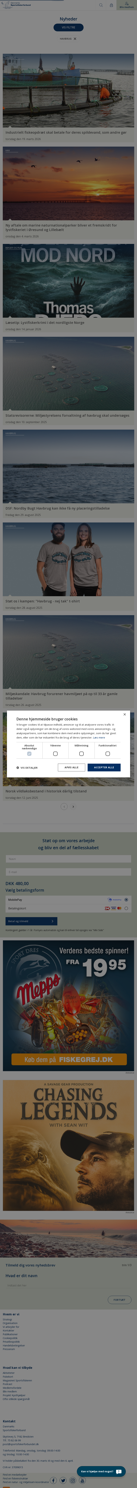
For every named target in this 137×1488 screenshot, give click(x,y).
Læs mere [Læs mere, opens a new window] (99, 737)
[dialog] (68, 744)
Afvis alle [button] (71, 767)
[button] (26, 767)
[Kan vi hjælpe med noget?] (101, 1471)
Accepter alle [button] (104, 767)
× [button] (124, 714)
